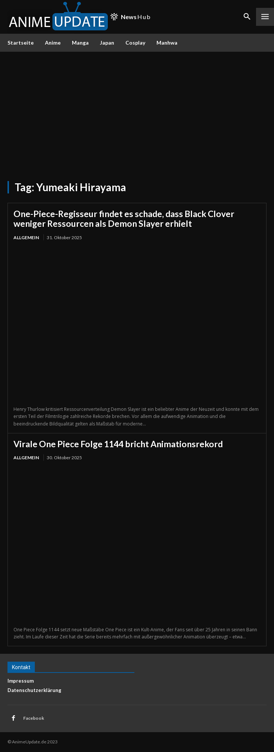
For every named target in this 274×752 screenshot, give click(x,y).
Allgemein (26, 237)
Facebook (33, 718)
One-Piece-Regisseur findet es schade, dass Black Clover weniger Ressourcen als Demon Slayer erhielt (123, 218)
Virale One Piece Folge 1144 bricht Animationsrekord (118, 444)
